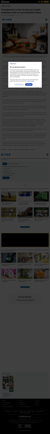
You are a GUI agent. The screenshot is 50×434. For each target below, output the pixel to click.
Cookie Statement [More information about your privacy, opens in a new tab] (30, 81)
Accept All (28, 84)
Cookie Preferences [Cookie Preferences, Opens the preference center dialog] (19, 84)
